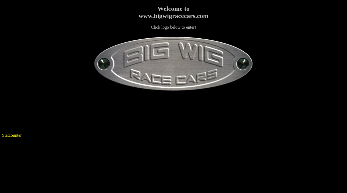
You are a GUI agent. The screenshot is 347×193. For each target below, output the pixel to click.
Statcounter (12, 135)
